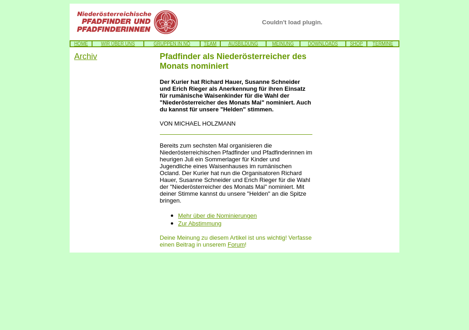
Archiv (85, 56)
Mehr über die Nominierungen (217, 215)
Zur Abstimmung (200, 223)
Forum (236, 244)
